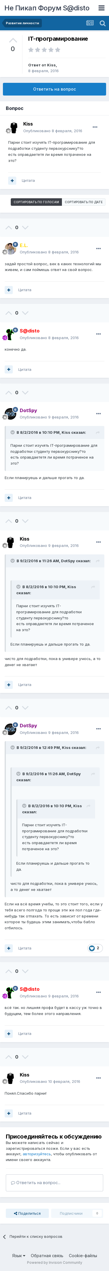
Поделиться (27, 1213)
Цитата (28, 180)
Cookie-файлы (83, 1255)
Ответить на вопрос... (35, 1182)
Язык (18, 1255)
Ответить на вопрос (54, 89)
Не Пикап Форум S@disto (46, 8)
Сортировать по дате (84, 202)
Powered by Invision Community (54, 1262)
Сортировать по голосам (36, 202)
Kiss (51, 65)
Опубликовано (52, 130)
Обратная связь (47, 1255)
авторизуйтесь (37, 1154)
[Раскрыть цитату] (13, 432)
